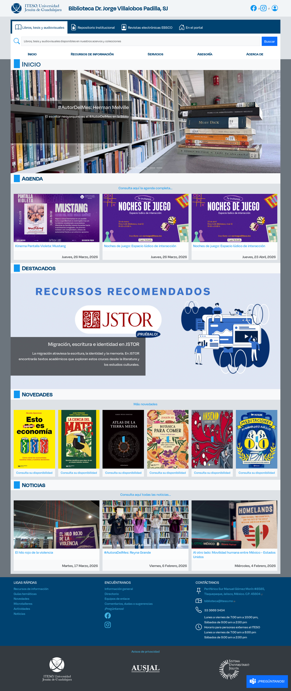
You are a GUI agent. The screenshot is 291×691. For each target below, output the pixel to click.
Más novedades (145, 403)
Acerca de (254, 54)
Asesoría (204, 54)
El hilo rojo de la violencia (34, 552)
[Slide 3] (145, 168)
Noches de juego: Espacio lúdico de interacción (140, 245)
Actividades (22, 608)
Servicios (155, 54)
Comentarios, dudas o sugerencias (129, 603)
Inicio (32, 54)
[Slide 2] (138, 168)
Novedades (21, 598)
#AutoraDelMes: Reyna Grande (127, 552)
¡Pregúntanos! (114, 608)
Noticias (19, 613)
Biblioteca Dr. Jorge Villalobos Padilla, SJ (118, 8)
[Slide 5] (159, 168)
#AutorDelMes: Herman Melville (93, 107)
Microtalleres (23, 603)
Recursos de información (92, 54)
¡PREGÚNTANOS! (267, 681)
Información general (119, 588)
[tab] (39, 27)
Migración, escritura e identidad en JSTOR (93, 344)
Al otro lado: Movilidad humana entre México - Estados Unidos (234, 554)
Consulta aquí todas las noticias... (145, 494)
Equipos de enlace (117, 598)
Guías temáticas (25, 593)
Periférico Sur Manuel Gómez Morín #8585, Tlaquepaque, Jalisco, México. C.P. (234, 591)
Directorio (112, 593)
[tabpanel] (145, 41)
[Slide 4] (152, 168)
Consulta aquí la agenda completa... (145, 187)
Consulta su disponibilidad (34, 472)
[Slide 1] (132, 168)
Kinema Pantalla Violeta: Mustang (40, 245)
